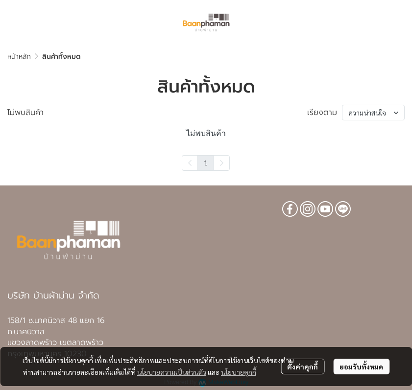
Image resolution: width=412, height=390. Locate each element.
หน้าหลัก (19, 56)
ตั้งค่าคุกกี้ (302, 366)
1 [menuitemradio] (206, 162)
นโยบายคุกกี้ (238, 371)
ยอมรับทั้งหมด (361, 366)
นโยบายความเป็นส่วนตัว (171, 371)
